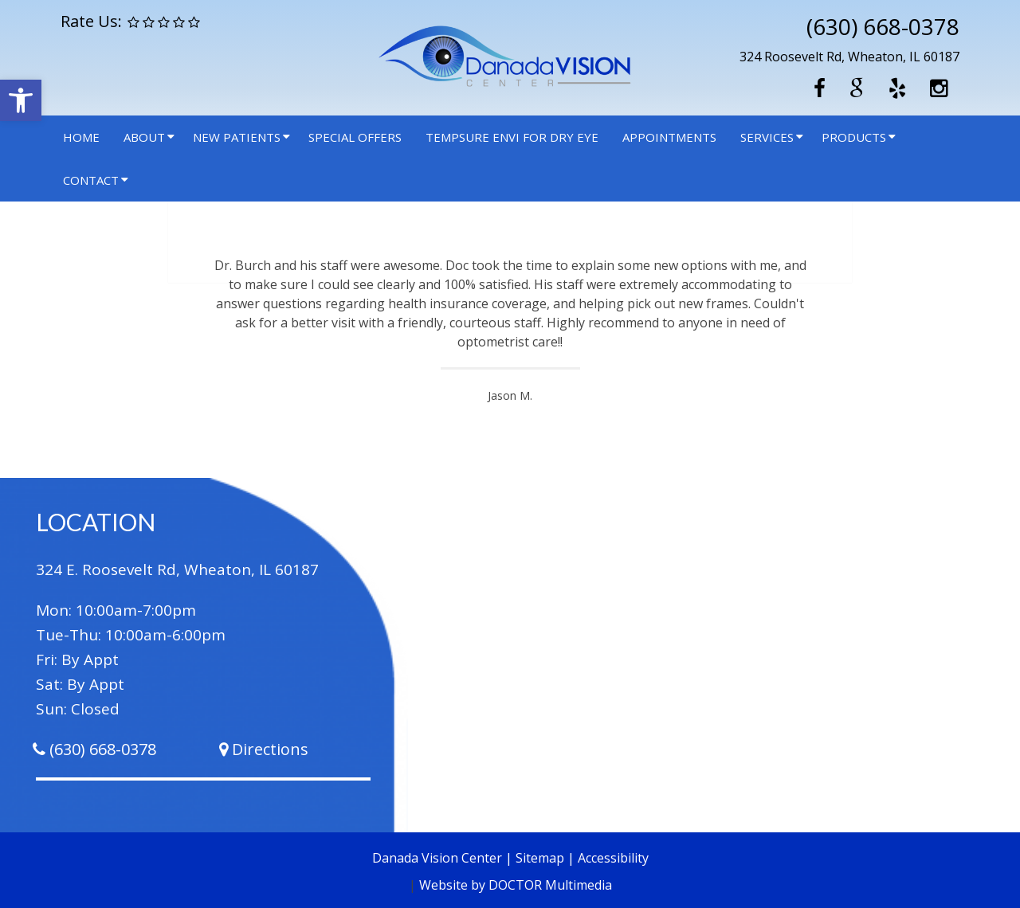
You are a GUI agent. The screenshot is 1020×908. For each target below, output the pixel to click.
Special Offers (355, 137)
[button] (20, 100)
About (144, 137)
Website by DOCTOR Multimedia (515, 885)
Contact (91, 180)
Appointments (669, 137)
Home (81, 137)
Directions (270, 749)
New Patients (236, 137)
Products (854, 137)
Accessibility (613, 858)
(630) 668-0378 (882, 26)
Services (767, 137)
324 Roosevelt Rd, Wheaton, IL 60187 (849, 56)
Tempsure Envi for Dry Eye (512, 137)
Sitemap (540, 858)
